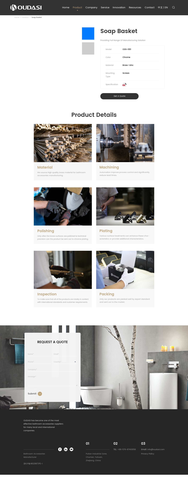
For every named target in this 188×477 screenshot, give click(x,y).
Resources (135, 7)
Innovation (119, 7)
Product (77, 7)
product (25, 18)
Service (105, 7)
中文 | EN (163, 7)
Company (91, 7)
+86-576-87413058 (127, 451)
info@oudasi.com (155, 451)
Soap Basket (37, 18)
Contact (149, 7)
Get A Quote (113, 98)
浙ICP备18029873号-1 (33, 466)
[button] (88, 35)
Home (65, 7)
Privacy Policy (147, 456)
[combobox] (65, 364)
